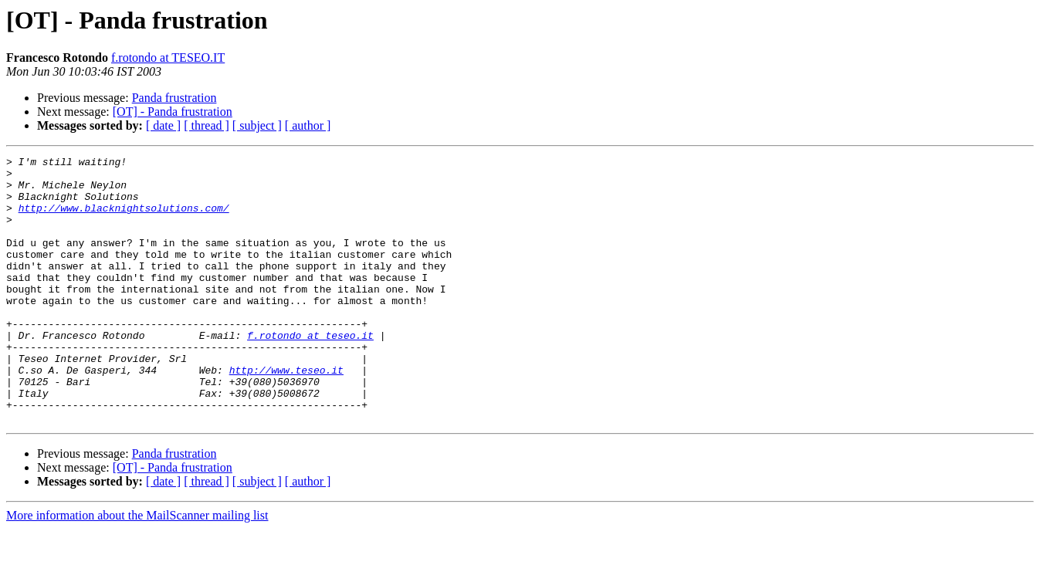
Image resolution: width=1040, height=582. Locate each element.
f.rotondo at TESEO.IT (168, 57)
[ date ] (163, 125)
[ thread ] (206, 125)
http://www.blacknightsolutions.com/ (124, 219)
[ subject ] (257, 125)
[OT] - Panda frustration (172, 111)
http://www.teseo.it (286, 414)
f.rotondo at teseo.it (310, 372)
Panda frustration (174, 97)
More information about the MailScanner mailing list (137, 568)
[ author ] (308, 125)
